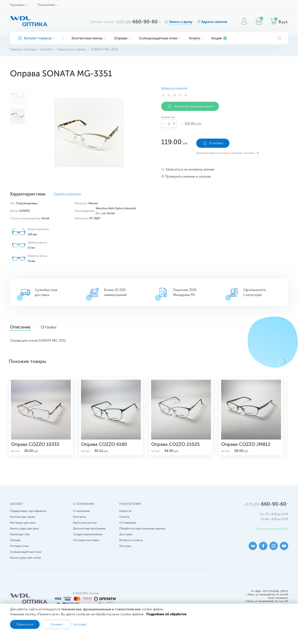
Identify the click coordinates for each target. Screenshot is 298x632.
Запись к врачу (180, 22)
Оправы (122, 38)
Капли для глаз (20, 537)
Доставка (125, 537)
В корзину (212, 142)
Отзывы (53, 327)
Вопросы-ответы (131, 543)
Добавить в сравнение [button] (174, 88)
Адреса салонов (214, 22)
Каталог (47, 49)
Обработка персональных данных (142, 531)
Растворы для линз (22, 525)
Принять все (24, 624)
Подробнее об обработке (166, 614)
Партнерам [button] (17, 4)
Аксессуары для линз (24, 531)
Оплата (124, 519)
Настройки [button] (79, 624)
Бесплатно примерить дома (190, 106)
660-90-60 (137, 22)
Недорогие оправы (73, 49)
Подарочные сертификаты (28, 513)
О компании (81, 513)
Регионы (125, 548)
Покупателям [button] (46, 4)
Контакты (79, 519)
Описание (22, 327)
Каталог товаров (36, 38)
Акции (219, 38)
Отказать (56, 624)
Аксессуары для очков (25, 560)
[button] (284, 361)
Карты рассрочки (85, 525)
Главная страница (23, 49)
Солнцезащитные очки (159, 38)
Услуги (196, 38)
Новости (125, 513)
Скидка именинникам (87, 537)
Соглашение (127, 525)
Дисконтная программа (89, 531)
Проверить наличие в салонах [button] (188, 176)
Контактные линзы (89, 38)
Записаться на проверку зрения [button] (190, 169)
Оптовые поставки (86, 543)
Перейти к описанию (67, 194)
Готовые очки (19, 548)
